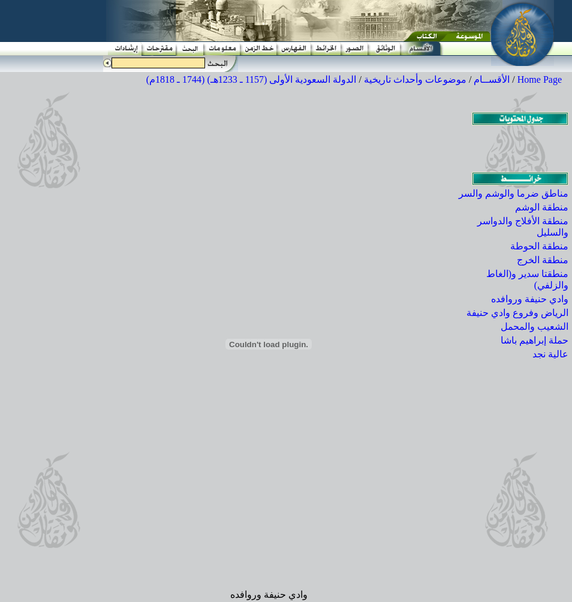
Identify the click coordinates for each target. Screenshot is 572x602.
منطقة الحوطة (539, 246)
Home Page (539, 79)
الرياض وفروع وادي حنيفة (517, 313)
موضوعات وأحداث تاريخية (415, 79)
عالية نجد (550, 354)
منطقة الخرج (542, 260)
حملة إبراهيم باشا (534, 340)
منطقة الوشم (541, 207)
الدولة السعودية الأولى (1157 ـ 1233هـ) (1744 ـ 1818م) (251, 79)
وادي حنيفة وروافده (529, 299)
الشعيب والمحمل (534, 326)
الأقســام (492, 79)
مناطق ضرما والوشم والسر (513, 193)
